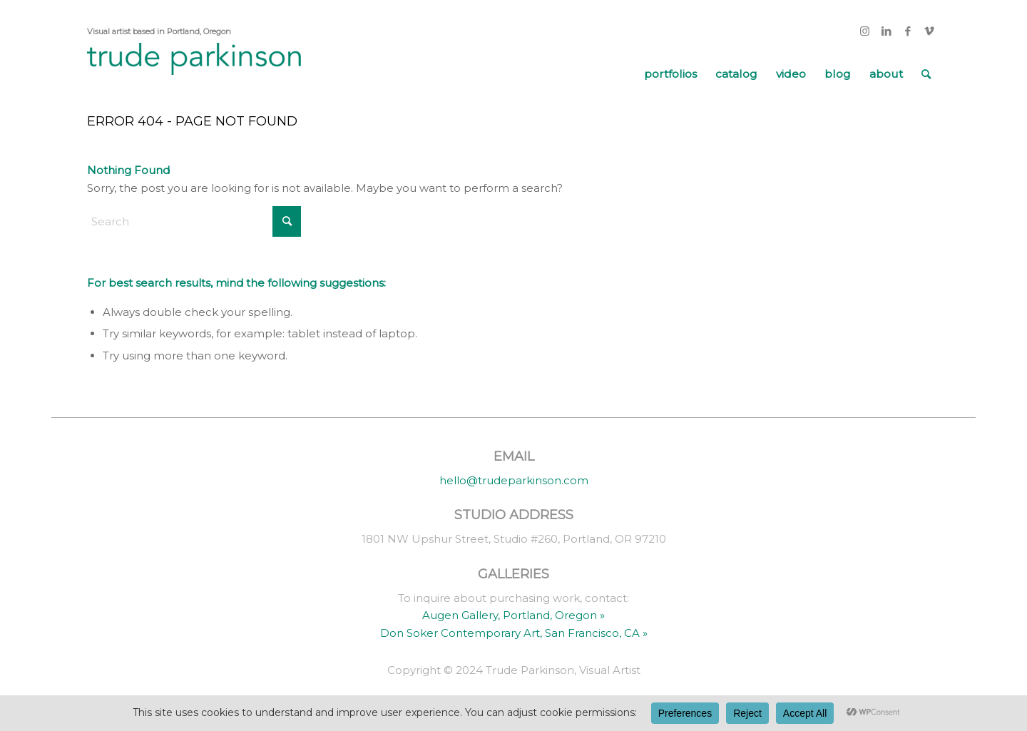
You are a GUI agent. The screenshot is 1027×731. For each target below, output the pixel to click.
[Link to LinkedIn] (886, 31)
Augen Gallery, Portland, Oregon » (513, 615)
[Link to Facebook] (907, 31)
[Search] (926, 74)
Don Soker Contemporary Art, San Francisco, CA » (514, 633)
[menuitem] (670, 74)
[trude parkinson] (194, 74)
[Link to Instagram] (864, 31)
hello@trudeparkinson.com (513, 480)
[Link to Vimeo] (929, 31)
